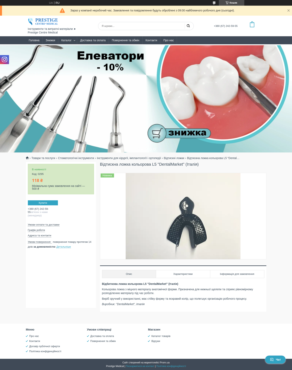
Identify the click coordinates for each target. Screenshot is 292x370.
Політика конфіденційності (45, 351)
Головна (34, 40)
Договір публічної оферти (44, 346)
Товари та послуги (43, 158)
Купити (43, 202)
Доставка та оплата (93, 40)
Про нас (168, 40)
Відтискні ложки (174, 158)
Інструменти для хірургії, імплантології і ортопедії (129, 158)
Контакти (151, 40)
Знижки (50, 40)
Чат (275, 359)
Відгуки (155, 341)
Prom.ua (165, 362)
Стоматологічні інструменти (76, 158)
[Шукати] (188, 26)
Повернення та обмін (125, 40)
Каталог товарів (160, 336)
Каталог (66, 40)
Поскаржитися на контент (140, 366)
